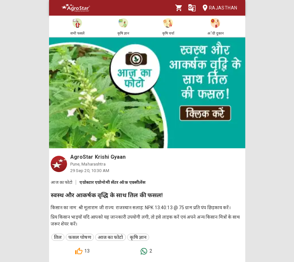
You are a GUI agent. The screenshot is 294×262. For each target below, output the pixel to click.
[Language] (192, 7)
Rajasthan (218, 8)
